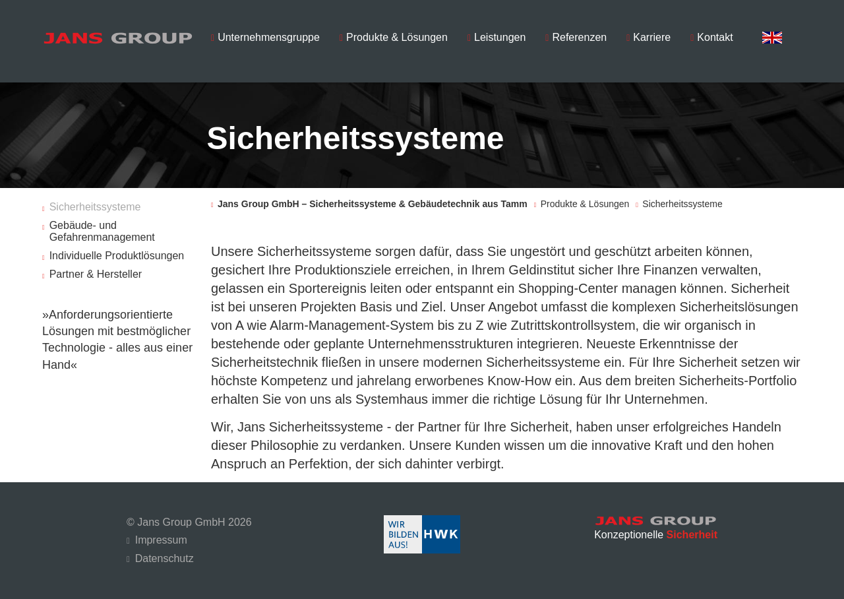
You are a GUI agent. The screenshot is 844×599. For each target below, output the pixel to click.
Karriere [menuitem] (652, 37)
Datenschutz (164, 555)
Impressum (161, 536)
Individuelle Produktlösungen (117, 252)
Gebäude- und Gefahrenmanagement (102, 227)
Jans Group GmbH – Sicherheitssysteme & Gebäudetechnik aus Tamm (373, 200)
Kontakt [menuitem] (715, 37)
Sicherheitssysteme (95, 203)
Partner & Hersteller (95, 270)
